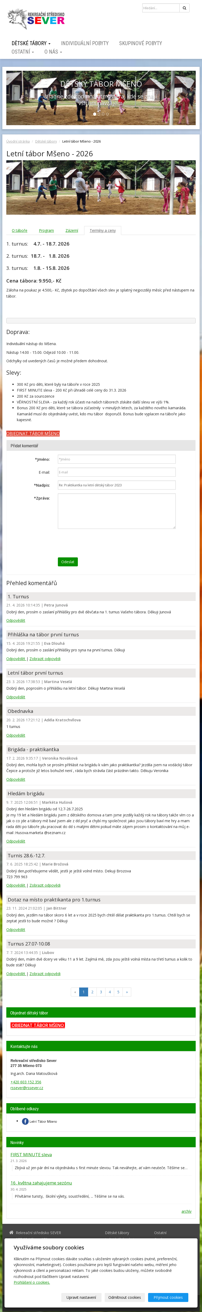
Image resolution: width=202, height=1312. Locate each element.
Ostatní (23, 52)
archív (186, 1211)
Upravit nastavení (81, 1297)
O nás (53, 52)
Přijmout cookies (168, 1297)
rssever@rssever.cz (27, 1087)
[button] (20, 98)
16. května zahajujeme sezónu (41, 1183)
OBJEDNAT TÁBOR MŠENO (38, 1025)
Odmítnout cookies (124, 1297)
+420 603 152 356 (26, 1081)
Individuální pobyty (85, 43)
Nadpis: (42, 485)
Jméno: (42, 459)
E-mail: (44, 472)
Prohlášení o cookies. (32, 1282)
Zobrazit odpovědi (44, 658)
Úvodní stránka (18, 141)
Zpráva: (42, 498)
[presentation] (98, 543)
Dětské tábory (31, 43)
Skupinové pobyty (140, 43)
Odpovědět (15, 620)
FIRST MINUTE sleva (31, 1154)
